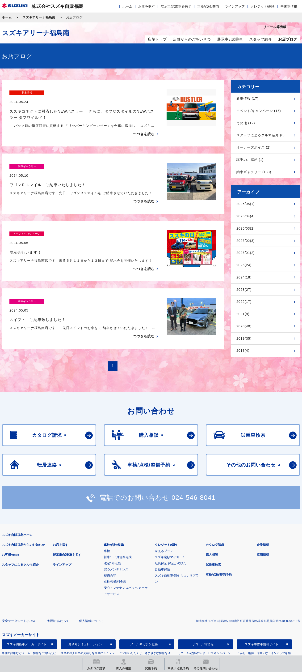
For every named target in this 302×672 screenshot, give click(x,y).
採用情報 (263, 531)
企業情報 (263, 521)
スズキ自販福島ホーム (17, 512)
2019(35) (244, 338)
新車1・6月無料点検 (118, 534)
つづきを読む (144, 125)
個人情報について (91, 597)
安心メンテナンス (116, 546)
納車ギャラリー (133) (253, 172)
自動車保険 (162, 546)
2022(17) (244, 302)
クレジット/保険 (263, 6)
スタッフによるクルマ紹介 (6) (260, 135)
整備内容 (110, 552)
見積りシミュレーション (85, 621)
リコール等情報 (203, 621)
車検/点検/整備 (208, 6)
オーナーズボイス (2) (253, 147)
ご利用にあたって (57, 597)
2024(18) (244, 277)
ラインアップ (235, 6)
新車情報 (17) (247, 98)
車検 (107, 528)
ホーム (127, 6)
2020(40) (244, 326)
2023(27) (244, 289)
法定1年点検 (112, 540)
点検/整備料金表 (115, 558)
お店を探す (146, 6)
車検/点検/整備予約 (219, 551)
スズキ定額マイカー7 (169, 534)
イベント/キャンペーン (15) (258, 111)
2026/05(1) (245, 204)
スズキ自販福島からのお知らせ (23, 521)
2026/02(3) (245, 241)
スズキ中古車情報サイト (261, 621)
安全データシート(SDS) (18, 597)
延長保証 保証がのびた (170, 540)
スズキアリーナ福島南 (38, 17)
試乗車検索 (213, 541)
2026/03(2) (245, 228)
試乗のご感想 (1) (250, 160)
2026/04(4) (245, 216)
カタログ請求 (215, 521)
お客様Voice (10, 531)
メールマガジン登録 (144, 621)
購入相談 (212, 531)
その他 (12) (245, 123)
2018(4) (242, 350)
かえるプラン (164, 528)
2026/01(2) (245, 253)
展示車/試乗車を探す (176, 6)
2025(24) (244, 265)
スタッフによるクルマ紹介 (20, 541)
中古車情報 (289, 6)
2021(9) (242, 314)
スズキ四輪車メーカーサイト (26, 621)
